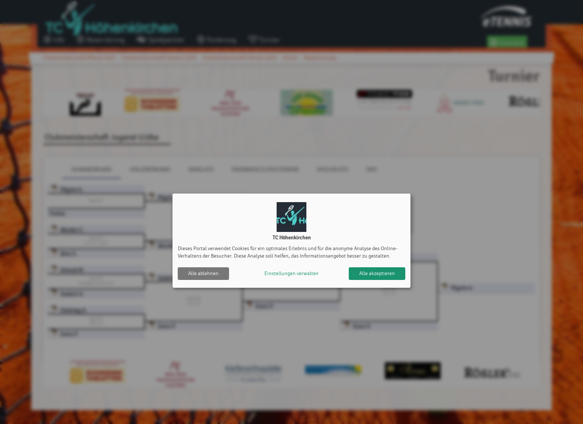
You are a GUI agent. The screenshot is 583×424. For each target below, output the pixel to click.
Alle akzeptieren (377, 273)
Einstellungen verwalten (291, 273)
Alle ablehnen (203, 273)
